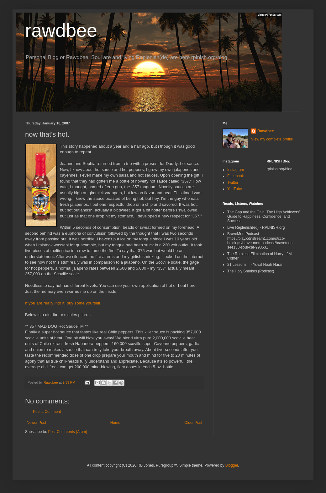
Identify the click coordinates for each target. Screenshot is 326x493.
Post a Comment (47, 411)
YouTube (234, 189)
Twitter (232, 182)
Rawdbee (265, 131)
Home (115, 422)
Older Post (193, 422)
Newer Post (36, 422)
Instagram (235, 169)
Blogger (231, 465)
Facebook (235, 176)
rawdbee (61, 30)
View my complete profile (272, 139)
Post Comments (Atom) (67, 432)
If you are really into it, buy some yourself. (63, 303)
